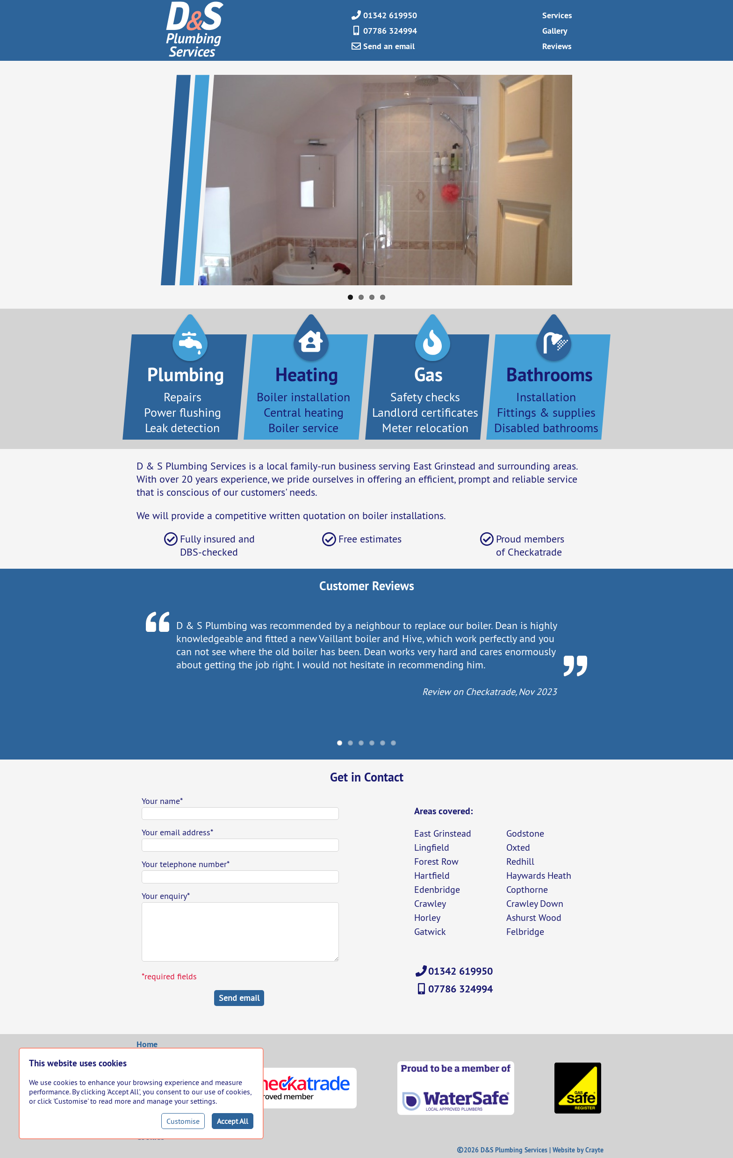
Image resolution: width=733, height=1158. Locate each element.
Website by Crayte (578, 1150)
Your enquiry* (166, 895)
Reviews (557, 46)
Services (557, 15)
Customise (183, 1121)
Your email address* (177, 832)
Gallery (555, 30)
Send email (239, 997)
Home (147, 1044)
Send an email (389, 46)
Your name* (162, 801)
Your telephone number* (186, 864)
